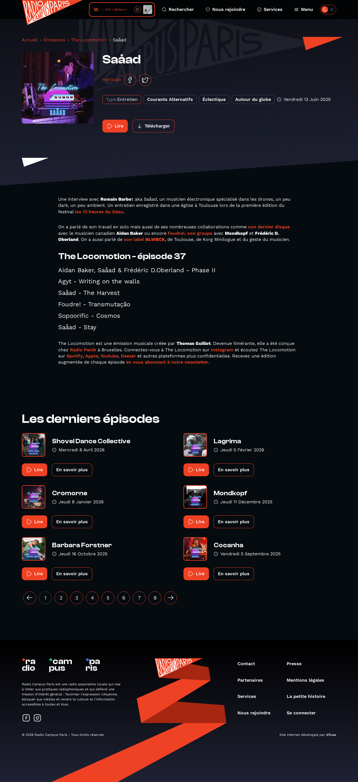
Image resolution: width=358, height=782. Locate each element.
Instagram (221, 349)
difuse (331, 735)
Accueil (30, 39)
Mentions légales (308, 680)
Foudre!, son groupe (190, 233)
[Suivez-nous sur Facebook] (26, 718)
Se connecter (304, 712)
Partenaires (252, 680)
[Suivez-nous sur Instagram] (37, 718)
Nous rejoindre (225, 9)
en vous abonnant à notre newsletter (166, 362)
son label (144, 239)
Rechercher (178, 9)
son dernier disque (269, 226)
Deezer (128, 356)
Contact (249, 663)
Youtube (109, 356)
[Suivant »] (170, 598)
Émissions (54, 39)
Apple (91, 356)
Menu (303, 9)
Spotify (75, 356)
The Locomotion (89, 39)
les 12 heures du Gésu (99, 211)
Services (269, 9)
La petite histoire (309, 696)
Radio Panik (82, 349)
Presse (297, 663)
